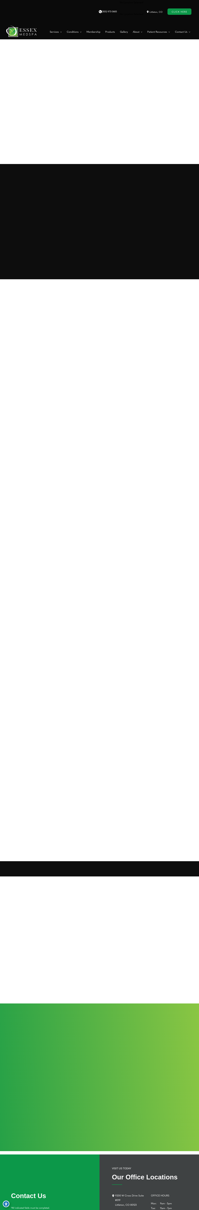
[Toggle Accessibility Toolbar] (6, 1204)
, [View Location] (156, 11)
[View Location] (148, 11)
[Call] (108, 12)
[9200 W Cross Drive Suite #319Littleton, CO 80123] (130, 1200)
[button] (60, 31)
